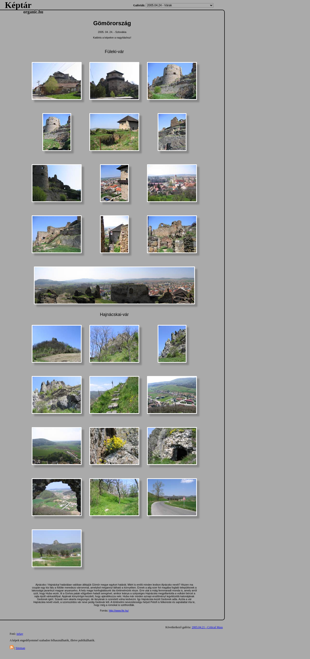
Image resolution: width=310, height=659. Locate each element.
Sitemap (20, 648)
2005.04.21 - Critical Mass (207, 627)
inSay (19, 633)
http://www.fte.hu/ (119, 610)
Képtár (18, 5)
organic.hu (33, 11)
